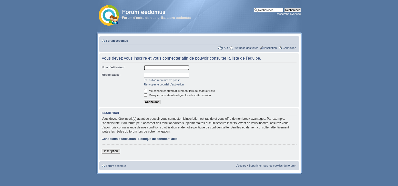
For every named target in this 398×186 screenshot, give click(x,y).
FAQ (225, 47)
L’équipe (241, 165)
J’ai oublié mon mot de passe (162, 80)
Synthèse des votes (246, 47)
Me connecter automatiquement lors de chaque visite (179, 90)
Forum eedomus (117, 40)
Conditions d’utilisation (119, 139)
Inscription (270, 47)
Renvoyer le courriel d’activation (164, 84)
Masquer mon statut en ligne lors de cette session (177, 95)
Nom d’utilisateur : (114, 67)
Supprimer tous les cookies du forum (272, 165)
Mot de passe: (111, 74)
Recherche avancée (288, 13)
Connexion (289, 47)
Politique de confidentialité (158, 139)
